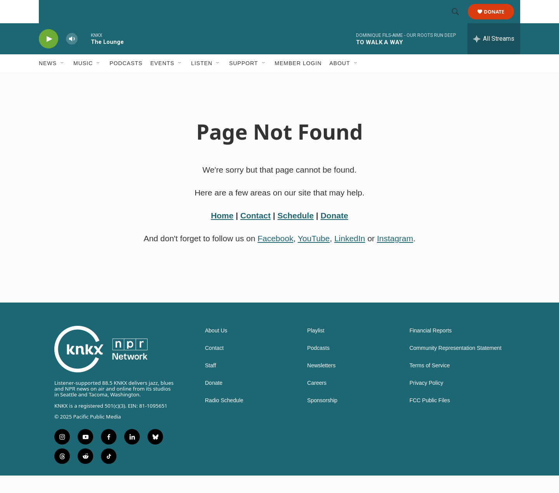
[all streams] (493, 56)
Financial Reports (431, 348)
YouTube (314, 255)
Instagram (395, 255)
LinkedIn (349, 255)
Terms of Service (430, 383)
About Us (216, 348)
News (48, 81)
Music (83, 81)
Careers (316, 400)
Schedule (296, 232)
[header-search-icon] (458, 20)
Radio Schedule (224, 418)
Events (162, 81)
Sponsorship (322, 418)
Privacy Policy (426, 400)
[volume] (71, 56)
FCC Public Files (430, 418)
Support (243, 81)
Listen (201, 81)
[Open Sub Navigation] (62, 81)
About (340, 81)
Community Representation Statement (456, 365)
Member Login (298, 81)
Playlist (315, 348)
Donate (499, 20)
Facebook (275, 255)
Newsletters (321, 383)
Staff (210, 383)
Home (222, 232)
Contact (255, 232)
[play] (48, 56)
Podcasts (125, 81)
